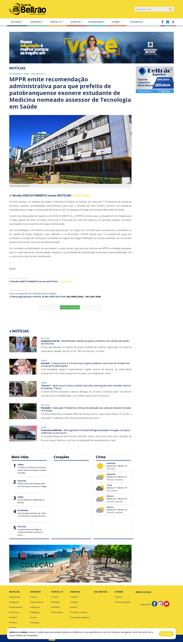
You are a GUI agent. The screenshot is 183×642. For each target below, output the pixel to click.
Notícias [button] (16, 22)
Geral (12, 627)
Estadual (34, 622)
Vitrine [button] (116, 22)
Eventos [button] (76, 22)
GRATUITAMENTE (35, 195)
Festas (74, 602)
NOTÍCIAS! (64, 195)
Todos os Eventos (78, 612)
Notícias (14, 591)
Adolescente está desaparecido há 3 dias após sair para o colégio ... (32, 486)
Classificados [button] (96, 22)
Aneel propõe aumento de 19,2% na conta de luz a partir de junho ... (32, 516)
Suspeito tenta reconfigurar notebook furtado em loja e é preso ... (30, 532)
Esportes (35, 591)
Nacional (34, 607)
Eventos (55, 607)
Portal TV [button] (56, 22)
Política (13, 622)
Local (33, 617)
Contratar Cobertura (79, 617)
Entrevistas (14, 596)
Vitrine (73, 596)
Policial (13, 617)
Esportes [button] (36, 22)
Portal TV (57, 591)
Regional (13, 602)
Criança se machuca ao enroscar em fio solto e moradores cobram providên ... (32, 470)
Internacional (15, 607)
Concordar (166, 633)
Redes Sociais (143, 592)
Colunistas (136, 22)
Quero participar (123, 602)
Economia (14, 612)
